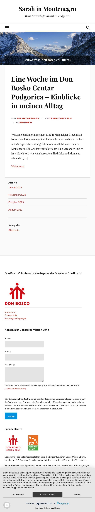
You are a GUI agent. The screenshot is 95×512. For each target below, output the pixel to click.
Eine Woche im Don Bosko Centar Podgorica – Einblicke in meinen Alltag (46, 92)
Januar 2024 (15, 187)
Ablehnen (18, 494)
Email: (8, 351)
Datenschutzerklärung (15, 388)
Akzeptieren (47, 494)
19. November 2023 (60, 118)
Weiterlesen (17, 166)
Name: (8, 338)
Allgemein (25, 122)
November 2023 (17, 194)
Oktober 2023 (16, 202)
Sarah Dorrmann (28, 118)
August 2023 (15, 209)
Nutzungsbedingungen (15, 318)
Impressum (10, 312)
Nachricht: (10, 365)
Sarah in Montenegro (47, 9)
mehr (77, 494)
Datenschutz (11, 315)
